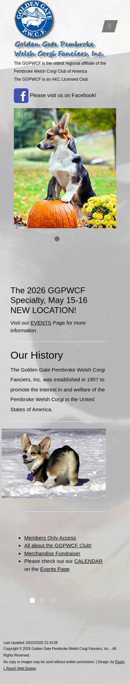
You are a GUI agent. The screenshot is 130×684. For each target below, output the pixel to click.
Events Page (55, 569)
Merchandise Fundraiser (52, 553)
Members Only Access (50, 538)
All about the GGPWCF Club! (58, 545)
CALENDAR (88, 561)
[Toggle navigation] (110, 26)
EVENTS (41, 323)
